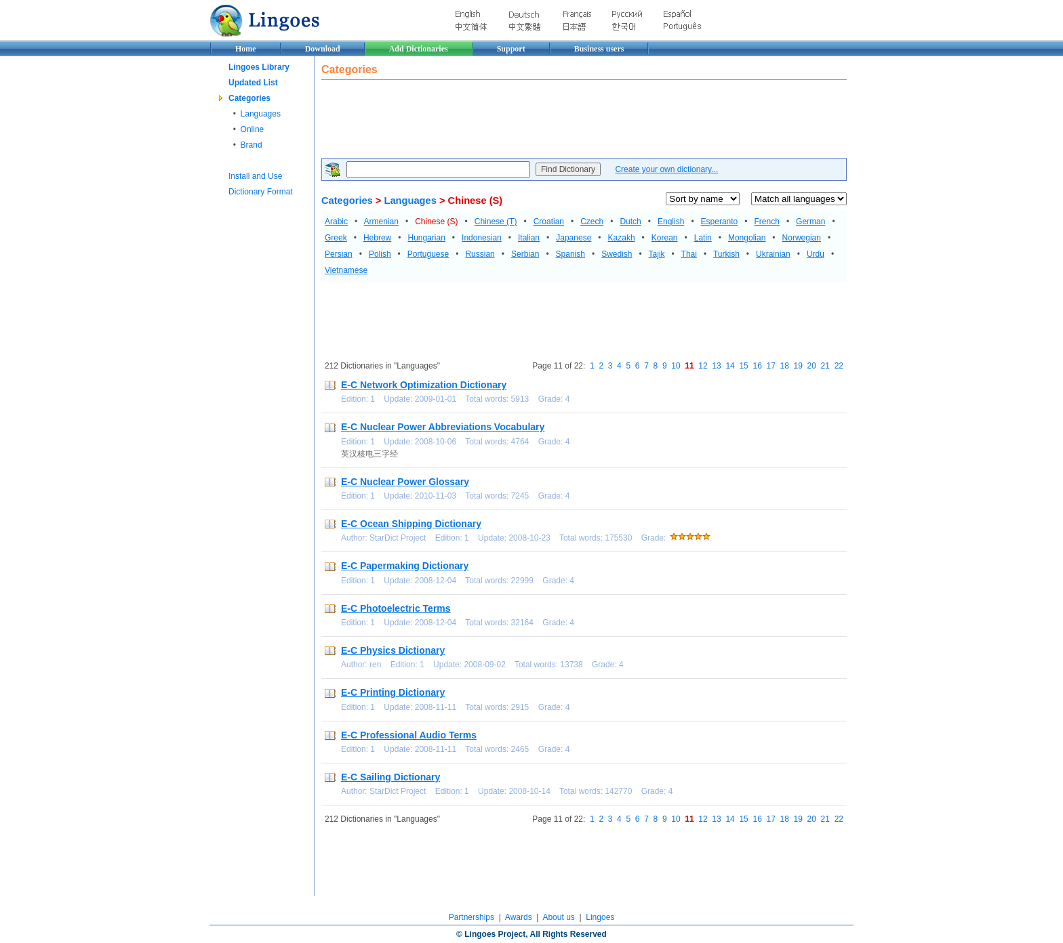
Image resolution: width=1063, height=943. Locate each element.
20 (811, 366)
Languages (261, 114)
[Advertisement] (568, 120)
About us (558, 917)
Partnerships (471, 917)
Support (511, 49)
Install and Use (255, 176)
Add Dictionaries (418, 49)
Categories (249, 98)
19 (798, 366)
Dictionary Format (260, 191)
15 (743, 366)
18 (784, 366)
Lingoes (600, 917)
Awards (518, 917)
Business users (599, 49)
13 (716, 366)
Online (252, 129)
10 (675, 366)
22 (839, 366)
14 (729, 366)
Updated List (253, 82)
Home (245, 49)
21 (825, 366)
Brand (251, 145)
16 (757, 366)
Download (322, 49)
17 (770, 366)
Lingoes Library (258, 67)
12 (702, 366)
